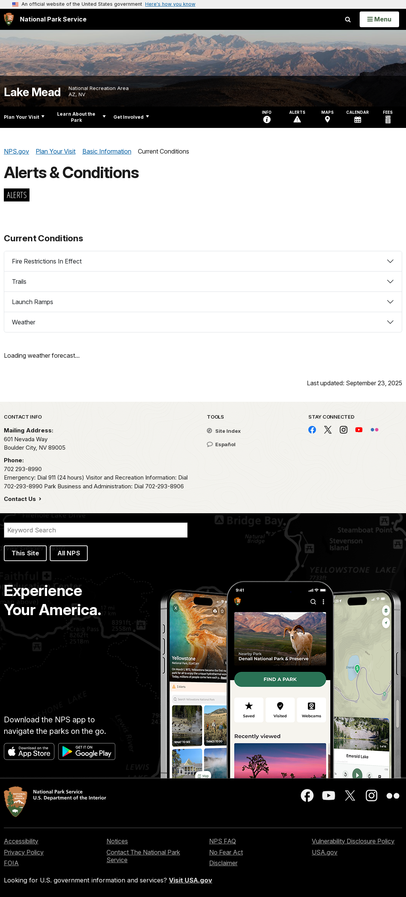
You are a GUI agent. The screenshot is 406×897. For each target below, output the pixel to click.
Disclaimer (223, 863)
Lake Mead (32, 92)
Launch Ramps (32, 302)
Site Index (224, 431)
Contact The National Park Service (143, 856)
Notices (117, 841)
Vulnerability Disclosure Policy (353, 841)
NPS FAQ (222, 841)
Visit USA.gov (190, 880)
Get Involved (131, 117)
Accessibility (21, 841)
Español (221, 444)
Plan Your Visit (24, 117)
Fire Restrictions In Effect (47, 261)
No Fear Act (226, 852)
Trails (19, 281)
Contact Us (21, 499)
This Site (25, 553)
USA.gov (324, 852)
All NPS (68, 553)
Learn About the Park (81, 117)
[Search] (96, 530)
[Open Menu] (379, 19)
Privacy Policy (24, 852)
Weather (23, 322)
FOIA (11, 863)
